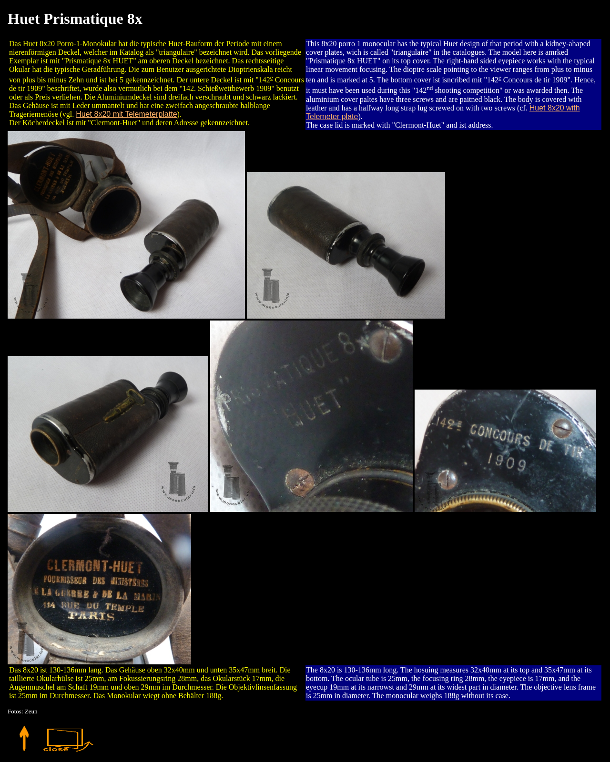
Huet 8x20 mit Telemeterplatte (126, 114)
